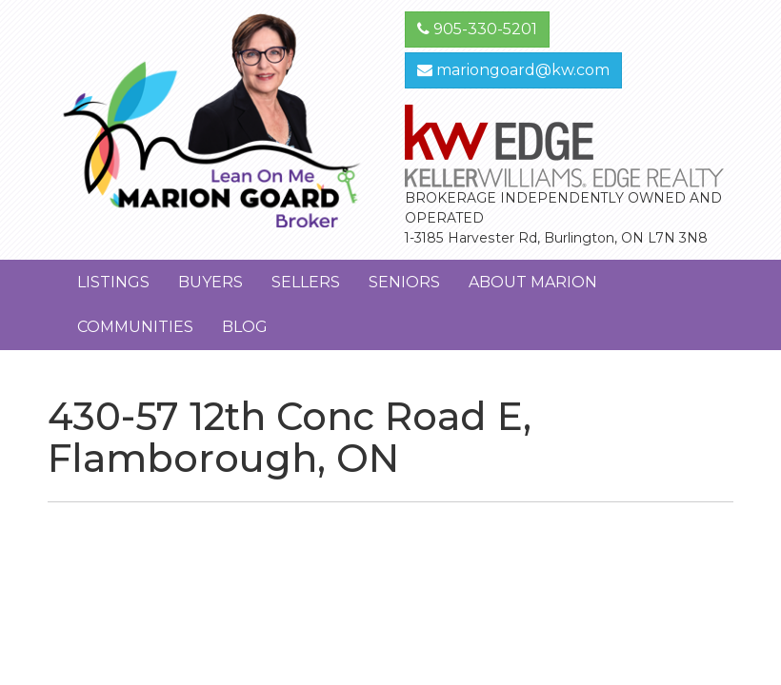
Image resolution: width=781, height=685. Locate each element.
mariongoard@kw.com (513, 70)
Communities (135, 327)
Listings (113, 282)
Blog (245, 327)
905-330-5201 (477, 29)
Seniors (404, 282)
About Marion (533, 282)
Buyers (210, 282)
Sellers (305, 282)
